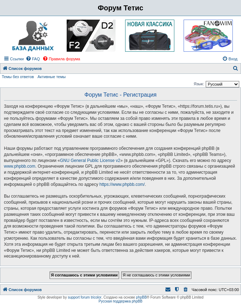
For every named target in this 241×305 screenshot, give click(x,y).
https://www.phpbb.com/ (122, 184)
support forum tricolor (84, 297)
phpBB (141, 297)
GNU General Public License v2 (90, 160)
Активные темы (51, 77)
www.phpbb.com (19, 166)
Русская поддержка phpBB (120, 301)
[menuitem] (33, 59)
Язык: (199, 84)
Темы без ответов (18, 77)
